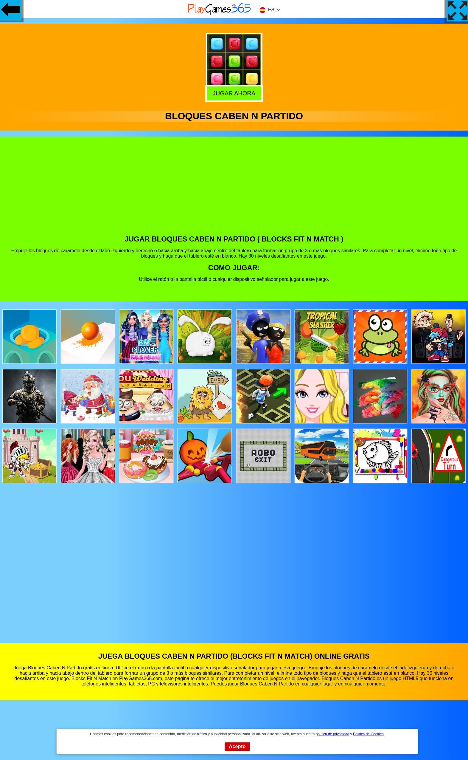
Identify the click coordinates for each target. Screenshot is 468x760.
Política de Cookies (368, 734)
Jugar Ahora (233, 93)
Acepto (237, 746)
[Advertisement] (234, 190)
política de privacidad (332, 734)
